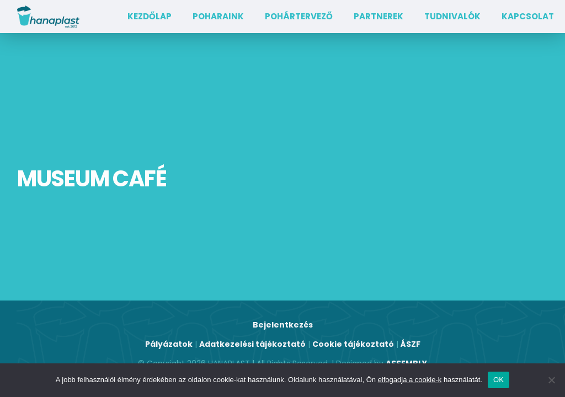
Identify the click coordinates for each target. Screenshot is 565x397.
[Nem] (551, 379)
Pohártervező (299, 16)
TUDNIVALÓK (452, 16)
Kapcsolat (528, 16)
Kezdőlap (149, 16)
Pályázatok (169, 344)
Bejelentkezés (283, 324)
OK (498, 379)
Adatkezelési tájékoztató (252, 344)
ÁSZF (410, 344)
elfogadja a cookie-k (410, 379)
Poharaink (218, 16)
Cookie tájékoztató (353, 344)
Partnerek (378, 16)
